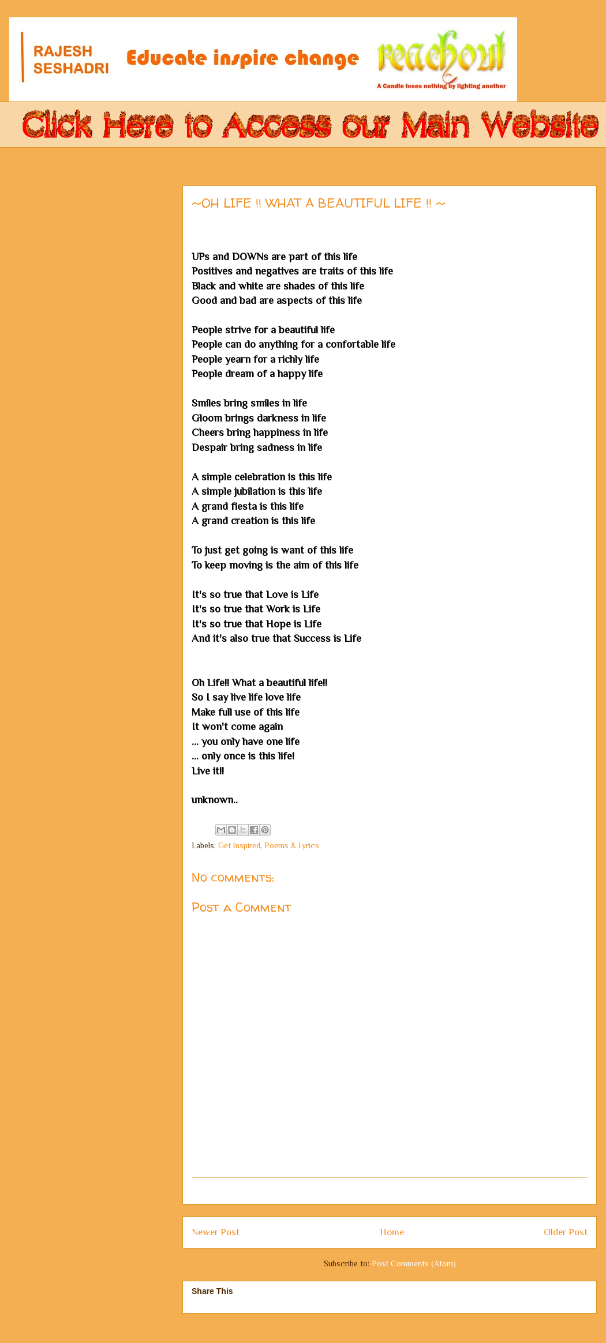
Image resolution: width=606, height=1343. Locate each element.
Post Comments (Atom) (414, 1263)
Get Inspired (239, 845)
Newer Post (216, 1232)
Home (392, 1232)
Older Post (566, 1232)
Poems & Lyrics (291, 845)
